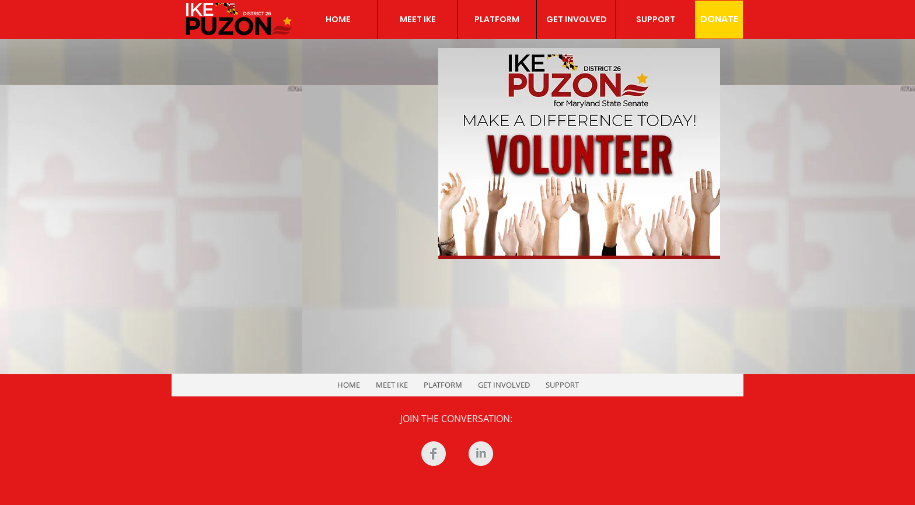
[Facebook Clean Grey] (433, 453)
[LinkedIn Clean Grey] (481, 453)
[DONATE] (718, 19)
